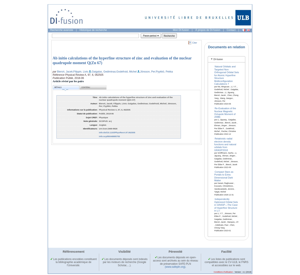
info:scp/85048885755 (109, 136)
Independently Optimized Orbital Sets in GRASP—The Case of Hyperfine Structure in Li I (226, 205)
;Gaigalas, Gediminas (103, 71)
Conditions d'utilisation (223, 272)
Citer (194, 42)
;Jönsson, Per (147, 71)
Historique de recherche (93, 30)
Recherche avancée (61, 30)
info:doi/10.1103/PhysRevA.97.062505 (117, 132)
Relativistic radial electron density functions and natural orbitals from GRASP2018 (225, 144)
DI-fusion (218, 59)
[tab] (226, 59)
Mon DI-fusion (181, 30)
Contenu (85, 87)
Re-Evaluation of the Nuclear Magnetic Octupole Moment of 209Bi (225, 112)
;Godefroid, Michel (126, 71)
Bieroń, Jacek (65, 71)
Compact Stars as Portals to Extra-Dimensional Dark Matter (223, 175)
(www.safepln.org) (175, 266)
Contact (231, 30)
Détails (61, 88)
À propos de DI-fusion (207, 30)
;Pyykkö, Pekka (164, 71)
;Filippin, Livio (80, 71)
